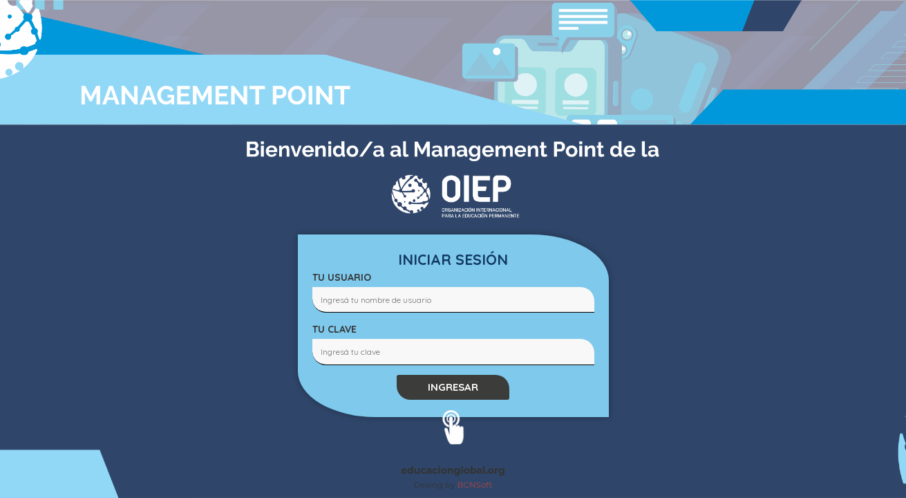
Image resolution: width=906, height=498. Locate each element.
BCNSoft (475, 484)
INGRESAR (453, 387)
